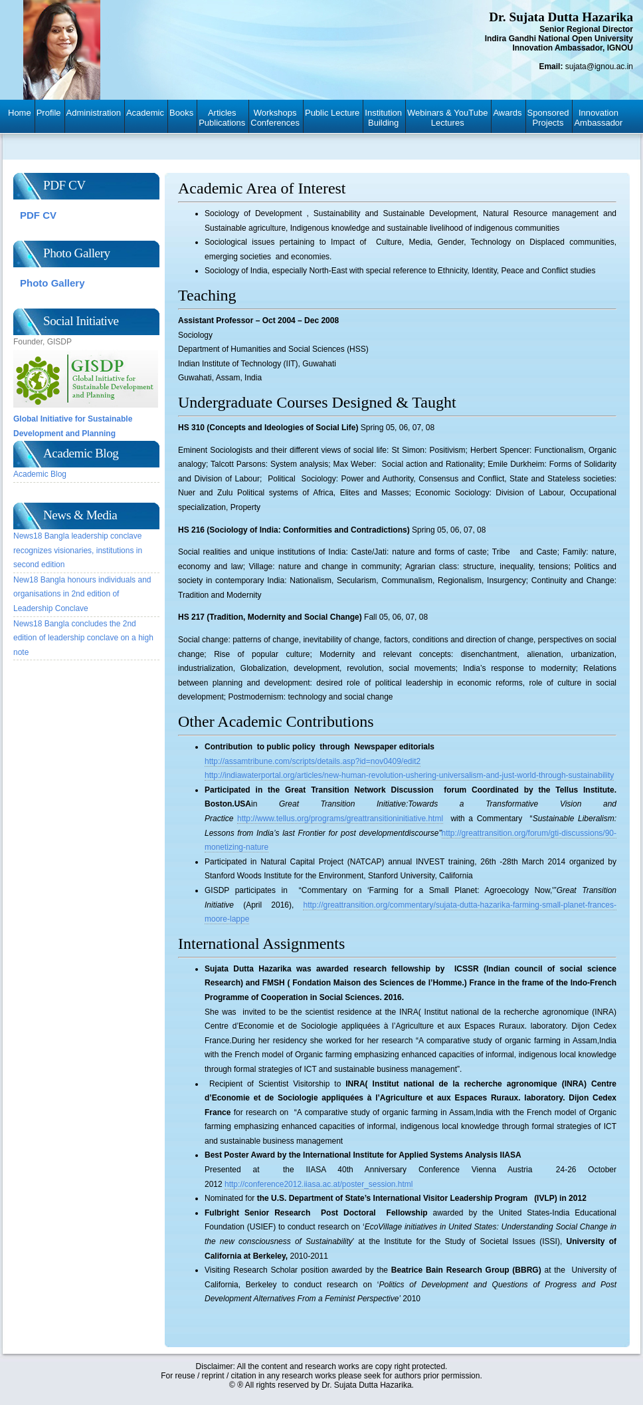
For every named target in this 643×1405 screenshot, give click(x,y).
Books (181, 113)
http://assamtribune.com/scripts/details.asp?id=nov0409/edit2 (312, 761)
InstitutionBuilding (383, 118)
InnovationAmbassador (598, 118)
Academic (145, 113)
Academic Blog (39, 474)
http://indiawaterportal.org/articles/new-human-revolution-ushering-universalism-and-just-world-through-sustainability (409, 775)
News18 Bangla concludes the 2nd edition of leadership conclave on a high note (83, 638)
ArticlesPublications (222, 118)
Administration (93, 113)
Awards (507, 113)
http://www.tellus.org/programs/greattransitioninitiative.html (340, 818)
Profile (49, 113)
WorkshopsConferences (275, 118)
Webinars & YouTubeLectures (447, 118)
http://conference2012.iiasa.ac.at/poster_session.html (319, 1184)
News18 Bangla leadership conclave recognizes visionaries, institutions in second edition (77, 550)
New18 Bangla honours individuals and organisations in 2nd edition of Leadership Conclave (82, 594)
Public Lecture (332, 113)
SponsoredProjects (548, 118)
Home (19, 113)
